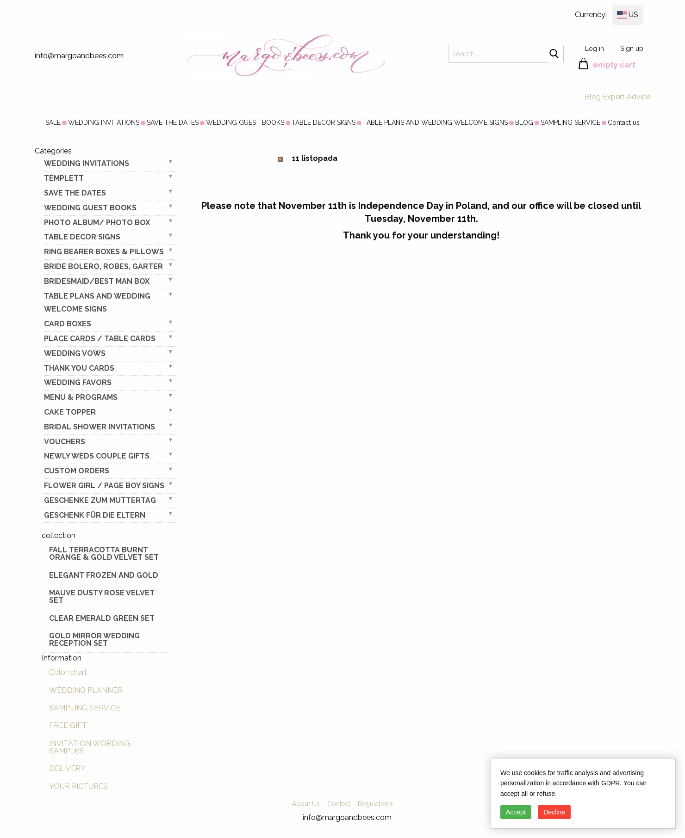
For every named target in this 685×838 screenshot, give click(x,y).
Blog (593, 96)
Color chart (68, 672)
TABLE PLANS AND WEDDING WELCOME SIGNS (435, 122)
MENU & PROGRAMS (81, 397)
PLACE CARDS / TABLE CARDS (100, 338)
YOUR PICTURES (78, 786)
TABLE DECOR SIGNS (323, 122)
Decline (554, 812)
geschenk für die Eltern (94, 515)
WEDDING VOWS (75, 353)
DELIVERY (67, 768)
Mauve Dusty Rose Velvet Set (102, 596)
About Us (306, 803)
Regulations (375, 803)
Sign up (631, 48)
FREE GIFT (68, 725)
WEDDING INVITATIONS (103, 122)
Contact (338, 803)
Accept (516, 812)
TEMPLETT (64, 178)
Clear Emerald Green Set (102, 618)
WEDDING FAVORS (78, 382)
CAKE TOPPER (70, 412)
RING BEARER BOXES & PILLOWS (104, 251)
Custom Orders (76, 470)
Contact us (624, 122)
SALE (53, 122)
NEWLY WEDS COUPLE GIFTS (96, 456)
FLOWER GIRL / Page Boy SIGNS (104, 485)
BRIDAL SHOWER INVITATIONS (99, 426)
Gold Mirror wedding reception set (94, 639)
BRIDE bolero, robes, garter (103, 266)
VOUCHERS (64, 441)
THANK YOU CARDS (79, 368)
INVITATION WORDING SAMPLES (89, 747)
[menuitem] (53, 122)
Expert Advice (626, 96)
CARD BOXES (67, 323)
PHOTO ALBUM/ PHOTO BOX (97, 222)
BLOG (524, 122)
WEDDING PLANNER (86, 690)
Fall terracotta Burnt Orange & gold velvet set (104, 553)
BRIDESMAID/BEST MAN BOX (96, 281)
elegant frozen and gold (103, 575)
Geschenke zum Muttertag (100, 500)
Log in (594, 48)
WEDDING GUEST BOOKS (245, 122)
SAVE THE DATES (173, 122)
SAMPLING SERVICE (570, 122)
